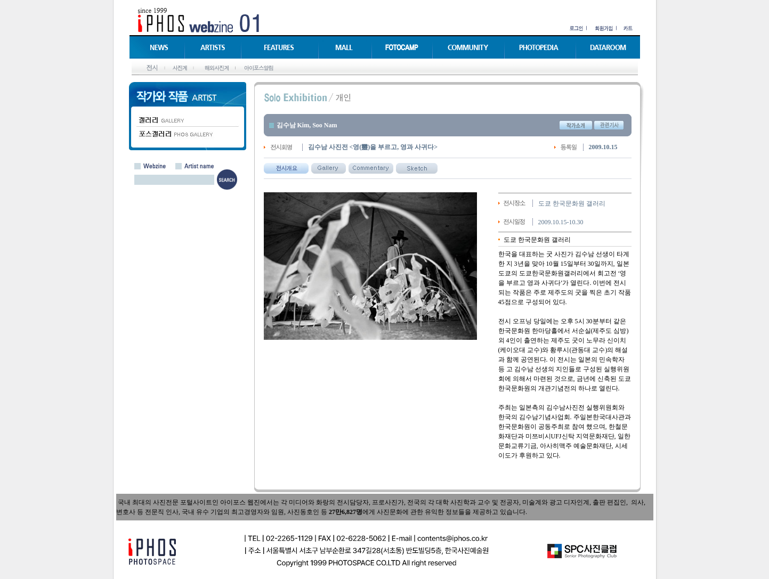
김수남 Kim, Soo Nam (307, 125)
